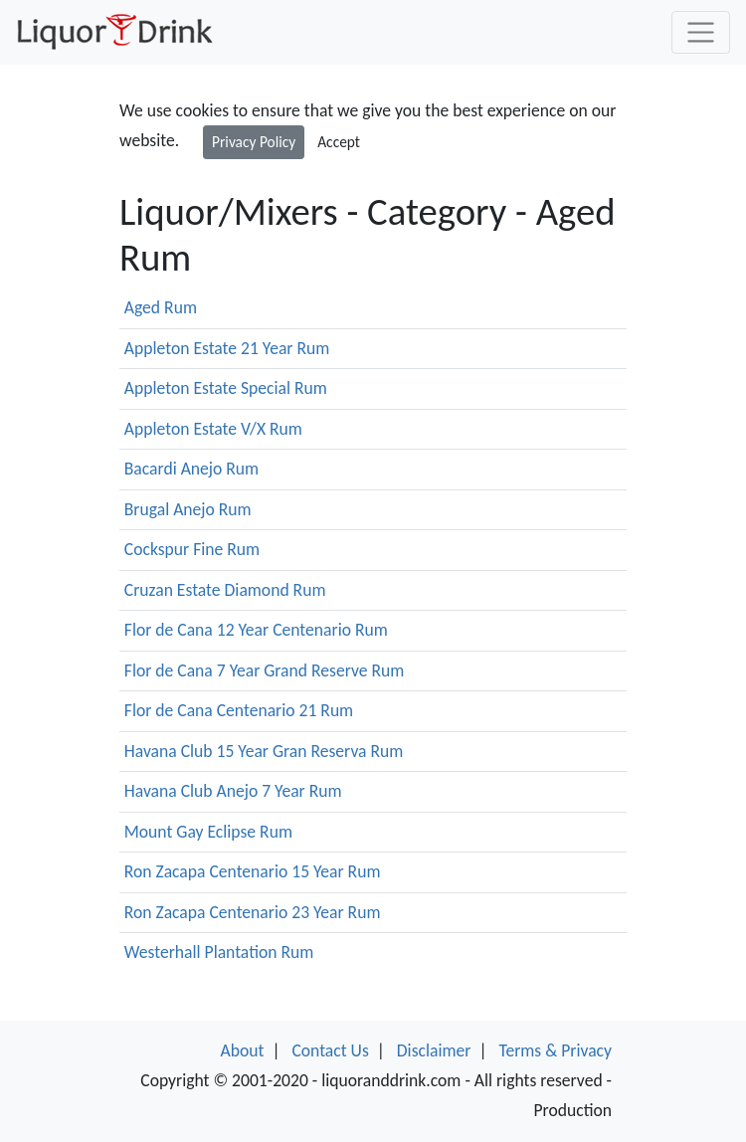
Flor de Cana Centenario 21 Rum (238, 710)
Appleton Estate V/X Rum (213, 429)
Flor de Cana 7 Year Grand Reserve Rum (264, 670)
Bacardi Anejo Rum (191, 468)
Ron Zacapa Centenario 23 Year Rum (252, 912)
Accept (338, 141)
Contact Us (329, 1050)
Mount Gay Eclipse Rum (208, 832)
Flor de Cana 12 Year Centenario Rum (256, 630)
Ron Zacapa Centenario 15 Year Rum (252, 871)
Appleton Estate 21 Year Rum (227, 348)
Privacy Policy (253, 141)
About (243, 1050)
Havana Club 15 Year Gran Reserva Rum (264, 751)
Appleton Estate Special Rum (225, 388)
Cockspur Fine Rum (192, 549)
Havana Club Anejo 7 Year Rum (233, 791)
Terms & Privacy (555, 1050)
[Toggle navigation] (700, 32)
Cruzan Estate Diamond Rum (225, 590)
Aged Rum (160, 307)
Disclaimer (434, 1050)
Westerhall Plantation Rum (219, 952)
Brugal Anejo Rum (188, 509)
